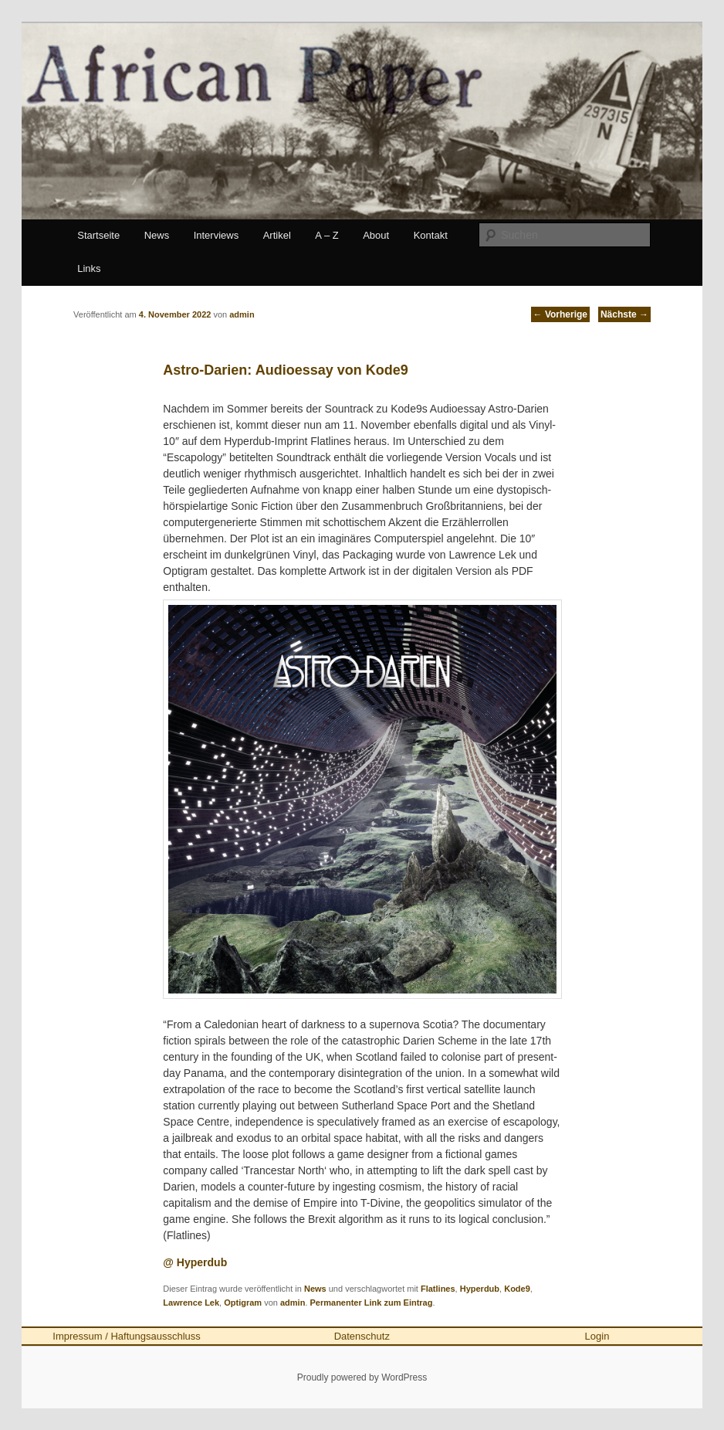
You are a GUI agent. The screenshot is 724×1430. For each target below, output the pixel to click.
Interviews (216, 235)
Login (597, 1336)
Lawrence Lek (191, 1302)
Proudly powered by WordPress (362, 1377)
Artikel (277, 235)
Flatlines (438, 1288)
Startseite (98, 235)
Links (88, 268)
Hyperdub (479, 1288)
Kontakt (431, 235)
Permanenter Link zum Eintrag (371, 1302)
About (376, 235)
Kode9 (517, 1288)
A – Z (326, 235)
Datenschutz (362, 1336)
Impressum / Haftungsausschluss (126, 1336)
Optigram (243, 1302)
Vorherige (560, 314)
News (157, 235)
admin (292, 1302)
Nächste (624, 314)
